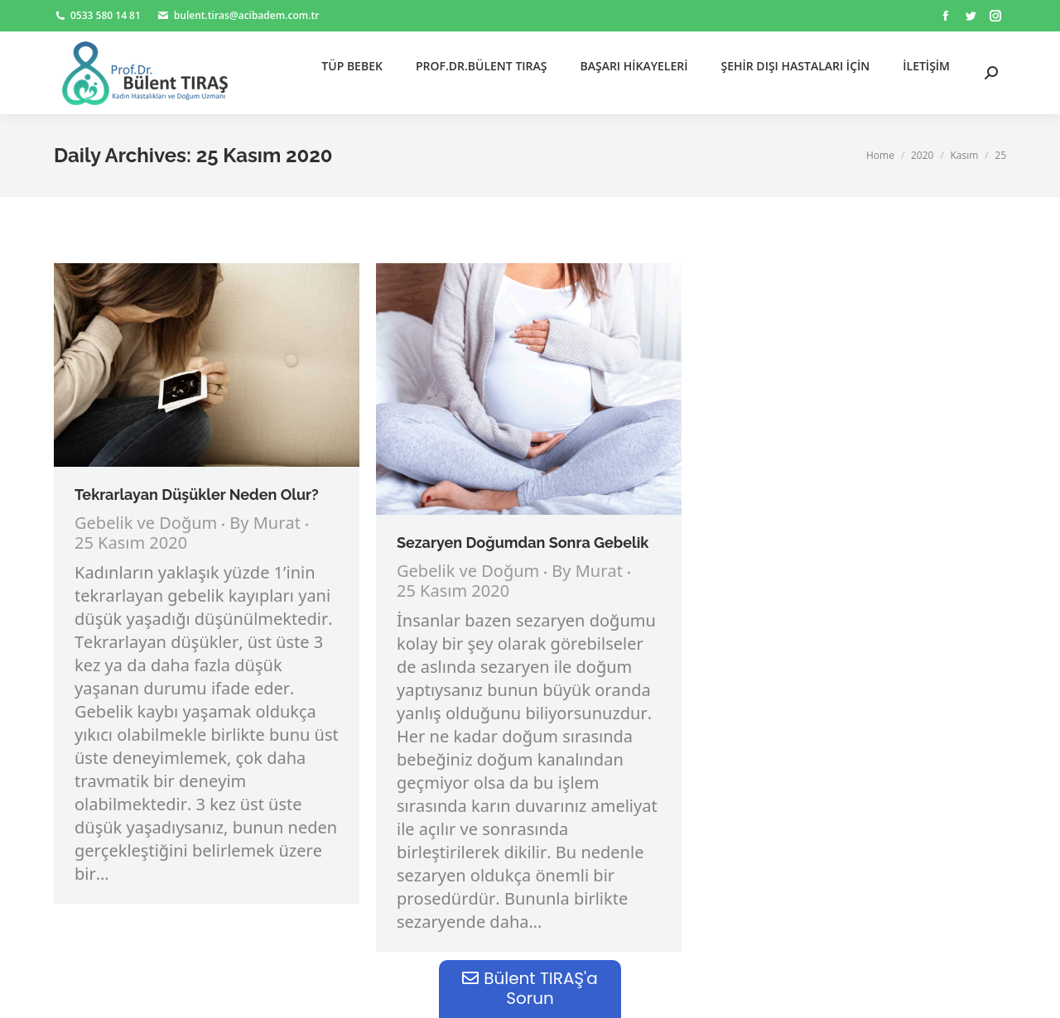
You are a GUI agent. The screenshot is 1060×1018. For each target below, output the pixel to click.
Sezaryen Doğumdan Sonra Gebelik (525, 542)
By (265, 525)
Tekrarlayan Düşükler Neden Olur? (197, 494)
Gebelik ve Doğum (146, 524)
